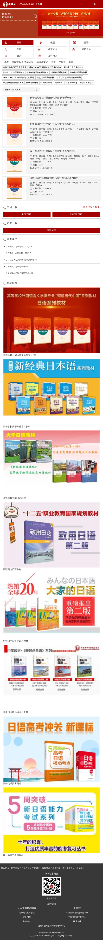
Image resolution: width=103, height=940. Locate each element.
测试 (53, 62)
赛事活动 (56, 868)
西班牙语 (52, 49)
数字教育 (25, 868)
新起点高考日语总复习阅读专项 (19, 273)
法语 (19, 49)
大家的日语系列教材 (78, 72)
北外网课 (27, 917)
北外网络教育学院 (27, 913)
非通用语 (52, 56)
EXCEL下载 (76, 214)
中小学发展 (67, 868)
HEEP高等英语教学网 (27, 908)
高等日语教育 (71, 82)
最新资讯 (5, 868)
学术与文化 (43, 62)
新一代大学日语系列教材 (14, 72)
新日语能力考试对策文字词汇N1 (19, 253)
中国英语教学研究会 (77, 917)
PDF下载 (27, 214)
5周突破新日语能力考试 (13, 82)
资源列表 (51, 230)
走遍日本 (59, 82)
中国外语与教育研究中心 (77, 913)
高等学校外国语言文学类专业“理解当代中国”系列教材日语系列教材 (32, 67)
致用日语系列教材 (59, 72)
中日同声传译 (46, 82)
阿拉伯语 (86, 49)
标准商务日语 (32, 82)
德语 (86, 42)
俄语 (52, 42)
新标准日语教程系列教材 (38, 72)
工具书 (6, 62)
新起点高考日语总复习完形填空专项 (21, 260)
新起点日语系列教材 (45, 77)
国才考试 (77, 921)
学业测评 (36, 868)
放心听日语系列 (86, 82)
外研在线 (27, 921)
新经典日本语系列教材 (73, 67)
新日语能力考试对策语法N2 (17, 266)
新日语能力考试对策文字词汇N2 (19, 246)
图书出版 (15, 868)
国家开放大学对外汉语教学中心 (51, 926)
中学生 (62, 62)
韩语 (19, 56)
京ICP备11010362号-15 (66, 936)
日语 (19, 42)
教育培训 (46, 868)
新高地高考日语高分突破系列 (69, 77)
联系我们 (80, 868)
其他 (71, 62)
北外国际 (77, 908)
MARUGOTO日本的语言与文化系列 (18, 77)
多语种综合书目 (91, 207)
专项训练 (29, 62)
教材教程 (17, 62)
